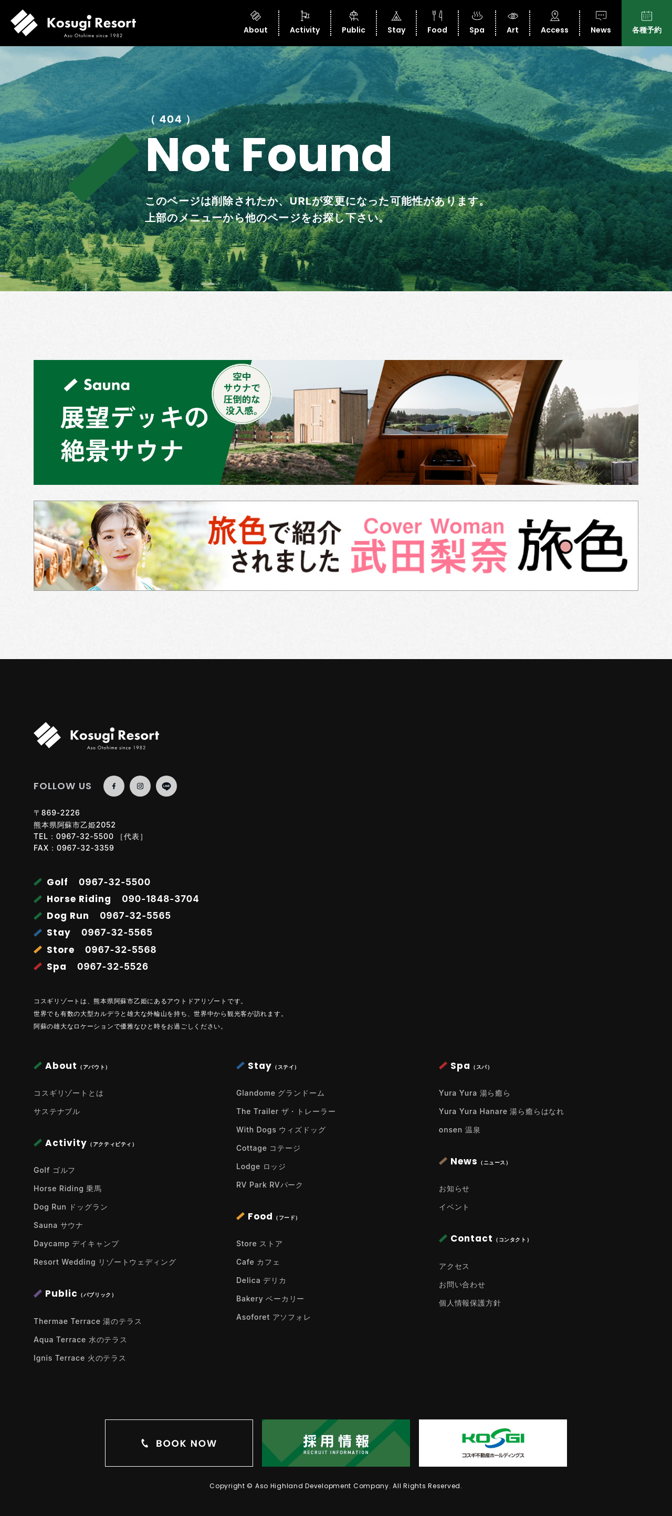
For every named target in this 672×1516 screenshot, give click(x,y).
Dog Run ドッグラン (71, 1206)
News (601, 22)
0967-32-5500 (85, 836)
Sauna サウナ (58, 1225)
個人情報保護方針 (470, 1302)
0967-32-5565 (135, 915)
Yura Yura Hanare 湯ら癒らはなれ (501, 1111)
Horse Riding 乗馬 (68, 1188)
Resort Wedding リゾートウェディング (105, 1261)
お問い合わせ (462, 1284)
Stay (396, 22)
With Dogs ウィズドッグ (281, 1129)
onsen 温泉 (460, 1129)
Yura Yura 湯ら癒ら (475, 1092)
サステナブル (57, 1111)
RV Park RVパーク (269, 1184)
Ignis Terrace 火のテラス (80, 1357)
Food (437, 22)
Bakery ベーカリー (270, 1298)
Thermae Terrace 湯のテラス (88, 1321)
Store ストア (259, 1243)
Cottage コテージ (268, 1147)
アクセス (454, 1265)
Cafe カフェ (258, 1261)
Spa (477, 22)
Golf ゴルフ (55, 1169)
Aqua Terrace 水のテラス (81, 1339)
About (256, 22)
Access (555, 22)
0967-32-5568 (120, 950)
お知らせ (454, 1188)
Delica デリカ (261, 1280)
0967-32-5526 (113, 966)
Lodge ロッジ (261, 1166)
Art (513, 22)
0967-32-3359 (85, 847)
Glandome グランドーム (280, 1092)
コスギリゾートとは (69, 1092)
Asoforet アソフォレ (273, 1316)
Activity (305, 22)
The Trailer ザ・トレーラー (286, 1111)
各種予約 (647, 22)
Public (353, 22)
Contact (485, 1238)
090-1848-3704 (161, 899)
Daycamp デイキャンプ (76, 1243)
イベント (454, 1206)
